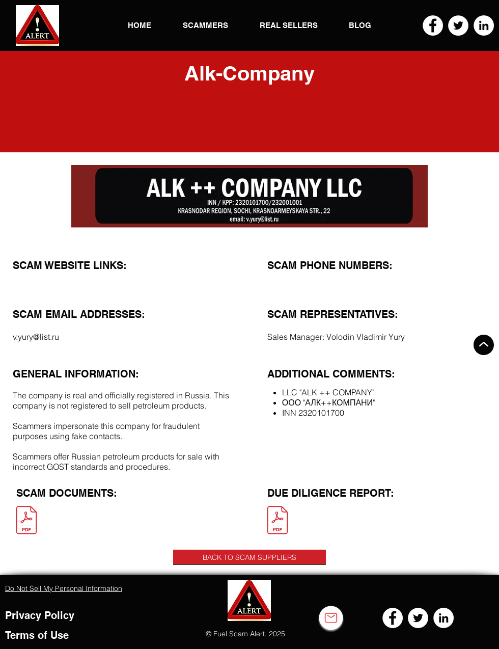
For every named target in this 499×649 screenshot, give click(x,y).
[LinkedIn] (484, 25)
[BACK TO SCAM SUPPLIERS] (249, 557)
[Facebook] (433, 25)
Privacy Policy (39, 615)
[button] (37, 25)
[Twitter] (458, 25)
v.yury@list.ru (36, 337)
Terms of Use (37, 635)
